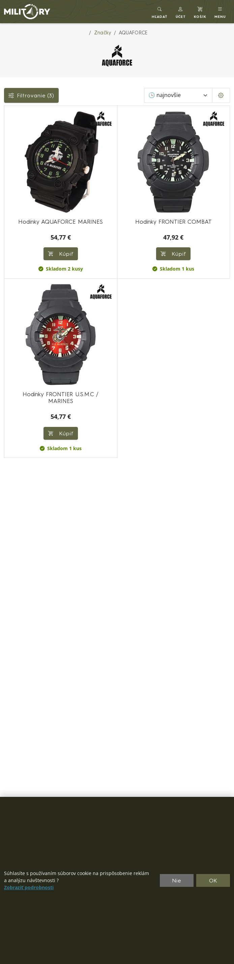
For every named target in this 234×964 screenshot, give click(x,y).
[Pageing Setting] (221, 95)
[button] (181, 11)
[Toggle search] (160, 11)
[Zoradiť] (178, 95)
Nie (176, 880)
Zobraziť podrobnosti (29, 887)
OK (213, 880)
